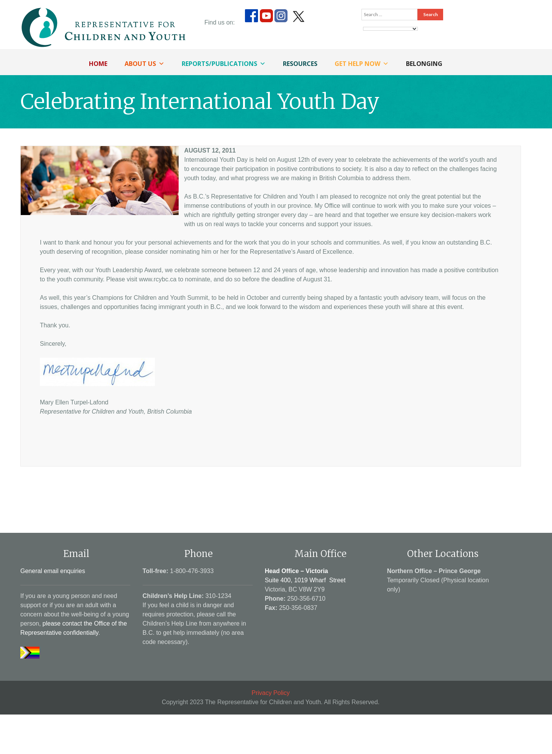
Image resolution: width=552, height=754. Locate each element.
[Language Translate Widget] (390, 29)
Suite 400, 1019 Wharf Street (305, 580)
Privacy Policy (270, 693)
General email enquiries (52, 571)
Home (98, 63)
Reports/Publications (224, 63)
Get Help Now (362, 63)
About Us (144, 63)
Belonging (424, 63)
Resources (300, 63)
